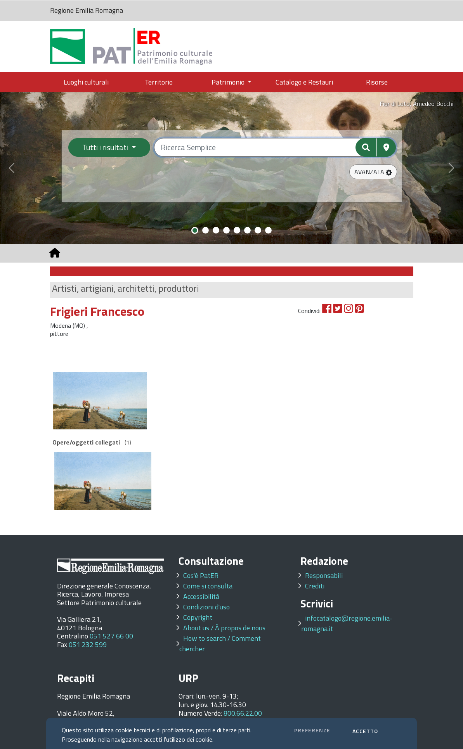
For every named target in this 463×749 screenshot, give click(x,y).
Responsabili (324, 575)
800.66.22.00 (243, 713)
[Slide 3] (216, 230)
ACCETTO (365, 731)
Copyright (197, 617)
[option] (98, 400)
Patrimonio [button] (229, 82)
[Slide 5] (237, 230)
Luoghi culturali (86, 82)
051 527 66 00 (111, 636)
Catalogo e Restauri (304, 82)
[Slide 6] (247, 230)
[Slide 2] (205, 230)
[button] (373, 171)
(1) (91, 442)
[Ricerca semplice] (275, 147)
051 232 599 (88, 644)
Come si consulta (207, 586)
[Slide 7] (258, 230)
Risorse (377, 82)
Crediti (314, 586)
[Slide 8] (268, 230)
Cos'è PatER (200, 575)
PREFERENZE (312, 730)
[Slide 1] (194, 230)
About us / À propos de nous (224, 628)
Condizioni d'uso (206, 607)
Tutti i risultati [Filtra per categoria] (106, 147)
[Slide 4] (226, 230)
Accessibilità (201, 596)
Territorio (159, 82)
